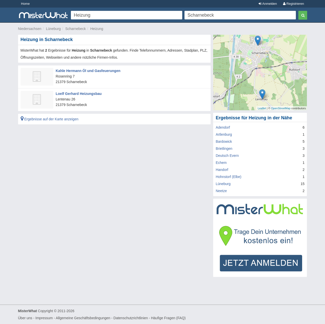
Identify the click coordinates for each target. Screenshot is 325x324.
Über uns (25, 318)
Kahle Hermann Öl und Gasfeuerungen (88, 71)
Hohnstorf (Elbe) (228, 177)
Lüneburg (53, 29)
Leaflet (262, 108)
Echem (221, 163)
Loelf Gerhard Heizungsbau (79, 94)
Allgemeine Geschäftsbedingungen (83, 318)
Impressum (44, 318)
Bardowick (224, 141)
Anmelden (268, 4)
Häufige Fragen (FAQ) (168, 318)
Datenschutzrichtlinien (130, 318)
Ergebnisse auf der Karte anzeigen (49, 119)
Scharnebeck (75, 29)
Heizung (96, 29)
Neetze (221, 191)
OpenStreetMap (281, 108)
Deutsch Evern (227, 156)
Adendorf (223, 127)
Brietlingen (224, 149)
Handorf (222, 170)
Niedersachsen (29, 29)
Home (25, 4)
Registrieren (293, 4)
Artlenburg (224, 134)
